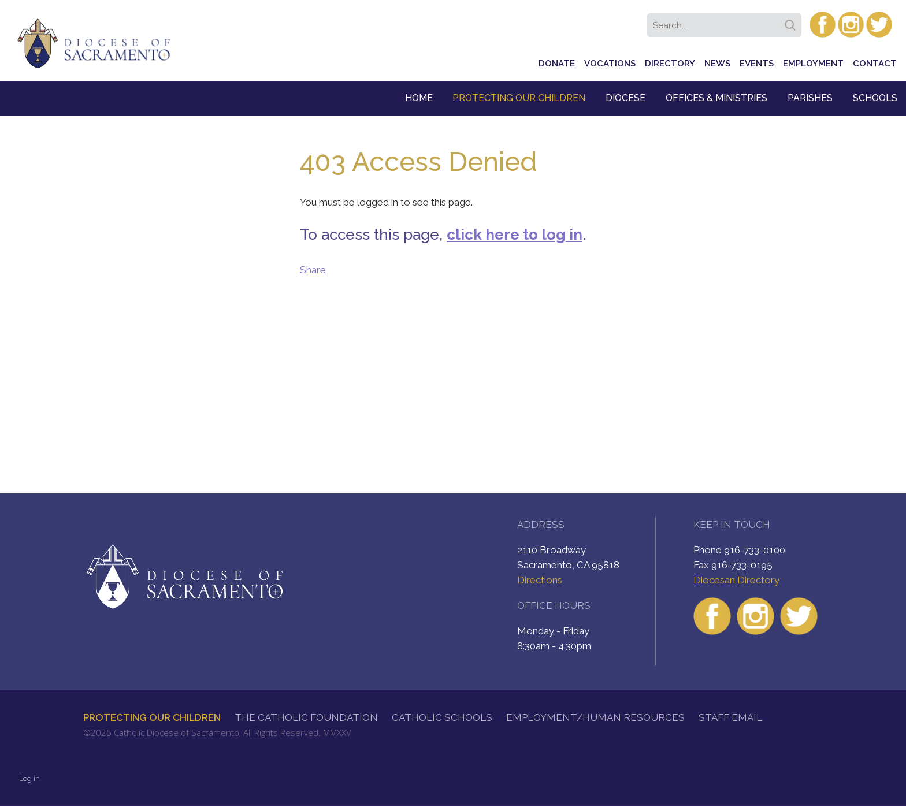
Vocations (610, 63)
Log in (29, 778)
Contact (875, 63)
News (717, 63)
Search (792, 21)
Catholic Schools (442, 717)
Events (757, 63)
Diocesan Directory (736, 580)
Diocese (625, 97)
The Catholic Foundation (306, 717)
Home (419, 97)
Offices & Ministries (716, 97)
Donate (557, 63)
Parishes (810, 97)
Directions (539, 580)
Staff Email (730, 717)
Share (313, 270)
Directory (670, 63)
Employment (813, 63)
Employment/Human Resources (595, 717)
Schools (875, 97)
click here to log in (514, 234)
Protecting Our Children (518, 97)
